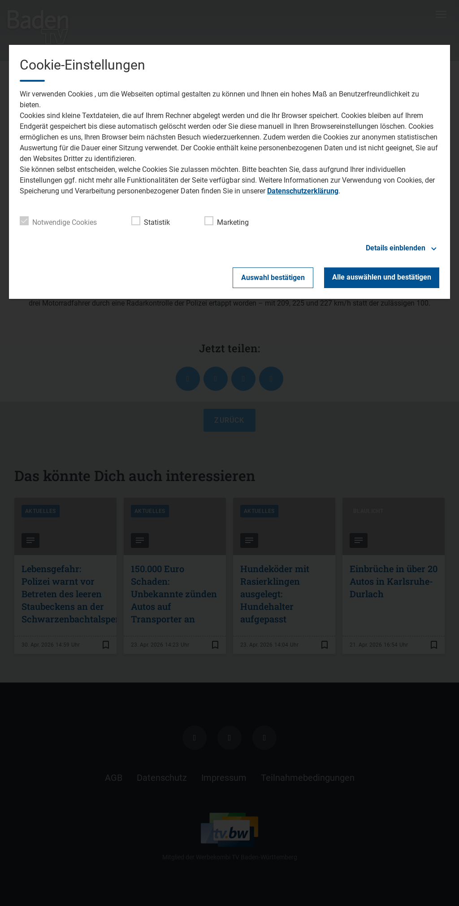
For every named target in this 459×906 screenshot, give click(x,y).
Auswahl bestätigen (273, 277)
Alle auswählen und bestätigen (381, 277)
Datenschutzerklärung (302, 191)
